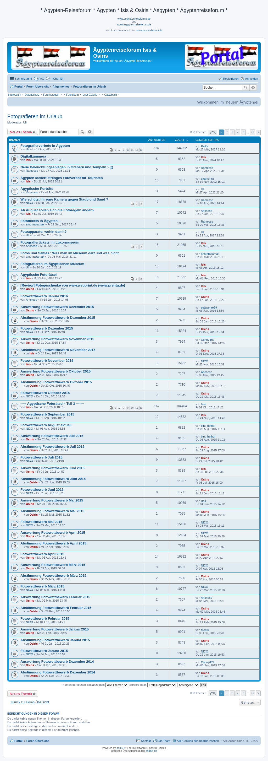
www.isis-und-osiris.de (150, 30)
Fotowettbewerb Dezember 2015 (46, 328)
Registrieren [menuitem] (230, 78)
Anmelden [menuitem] (251, 78)
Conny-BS (207, 339)
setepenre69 (209, 307)
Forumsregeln (51, 94)
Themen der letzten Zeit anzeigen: (94, 684)
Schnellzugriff (23, 78)
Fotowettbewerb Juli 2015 (41, 457)
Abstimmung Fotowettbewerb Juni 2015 (53, 479)
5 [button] (243, 132)
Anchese (206, 210)
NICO (29, 202)
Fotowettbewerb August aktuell (45, 425)
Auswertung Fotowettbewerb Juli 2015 (51, 436)
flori (203, 404)
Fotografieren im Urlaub (34, 116)
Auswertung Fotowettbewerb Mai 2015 (51, 500)
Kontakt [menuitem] (146, 740)
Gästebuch (110, 94)
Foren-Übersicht (37, 740)
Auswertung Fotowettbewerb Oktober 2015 (55, 371)
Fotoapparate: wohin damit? (43, 232)
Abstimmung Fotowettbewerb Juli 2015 (52, 447)
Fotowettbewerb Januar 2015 (44, 651)
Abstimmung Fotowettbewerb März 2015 (53, 576)
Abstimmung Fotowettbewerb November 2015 (58, 350)
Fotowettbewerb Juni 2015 (42, 490)
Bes (203, 501)
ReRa (204, 146)
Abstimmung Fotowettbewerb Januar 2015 (55, 640)
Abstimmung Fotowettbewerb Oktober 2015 (56, 382)
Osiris (30, 288)
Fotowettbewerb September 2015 (47, 414)
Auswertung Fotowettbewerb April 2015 (52, 533)
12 (136, 150)
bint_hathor (208, 425)
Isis (28, 159)
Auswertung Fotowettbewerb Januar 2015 (54, 629)
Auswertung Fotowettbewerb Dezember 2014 (57, 661)
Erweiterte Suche (253, 87)
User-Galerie (89, 94)
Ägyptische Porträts (36, 189)
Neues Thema (21, 131)
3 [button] (232, 132)
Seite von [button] (213, 132)
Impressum (14, 94)
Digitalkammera (33, 156)
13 (141, 150)
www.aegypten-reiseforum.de (134, 24)
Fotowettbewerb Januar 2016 (44, 296)
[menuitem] (54, 78)
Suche (246, 87)
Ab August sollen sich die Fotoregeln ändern (57, 210)
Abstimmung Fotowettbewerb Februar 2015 (55, 608)
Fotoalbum (72, 94)
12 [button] (252, 132)
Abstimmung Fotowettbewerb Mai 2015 (52, 511)
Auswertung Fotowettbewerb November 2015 (57, 339)
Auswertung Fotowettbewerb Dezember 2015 (57, 307)
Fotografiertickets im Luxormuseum (49, 242)
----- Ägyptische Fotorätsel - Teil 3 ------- (52, 404)
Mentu (205, 630)
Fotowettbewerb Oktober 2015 (45, 393)
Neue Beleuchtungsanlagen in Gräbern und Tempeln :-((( (66, 167)
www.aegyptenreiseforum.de (134, 18)
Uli (25, 122)
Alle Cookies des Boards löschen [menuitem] (198, 740)
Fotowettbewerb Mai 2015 (41, 522)
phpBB (120, 748)
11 (132, 150)
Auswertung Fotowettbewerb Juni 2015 (52, 468)
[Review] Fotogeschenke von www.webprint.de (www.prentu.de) (72, 285)
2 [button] (227, 132)
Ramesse (32, 170)
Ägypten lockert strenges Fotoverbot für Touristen (61, 178)
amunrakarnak (35, 224)
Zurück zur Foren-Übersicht (29, 702)
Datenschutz (32, 94)
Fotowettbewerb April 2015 (42, 554)
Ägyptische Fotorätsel (38, 275)
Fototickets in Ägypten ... (41, 221)
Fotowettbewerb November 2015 (46, 361)
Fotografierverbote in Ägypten (45, 146)
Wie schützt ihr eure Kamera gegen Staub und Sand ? (64, 199)
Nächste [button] (258, 132)
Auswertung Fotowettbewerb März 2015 (52, 565)
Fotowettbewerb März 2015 (42, 586)
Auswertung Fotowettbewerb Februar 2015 (55, 597)
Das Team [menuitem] (163, 740)
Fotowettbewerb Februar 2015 (44, 618)
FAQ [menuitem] (41, 78)
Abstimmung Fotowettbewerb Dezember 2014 (57, 672)
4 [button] (238, 132)
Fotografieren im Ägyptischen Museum (52, 264)
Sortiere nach (152, 684)
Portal (18, 86)
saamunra (207, 178)
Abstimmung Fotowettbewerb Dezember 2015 (57, 318)
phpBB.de (151, 750)
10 (128, 150)
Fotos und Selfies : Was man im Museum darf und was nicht (69, 253)
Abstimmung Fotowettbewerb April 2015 (53, 543)
